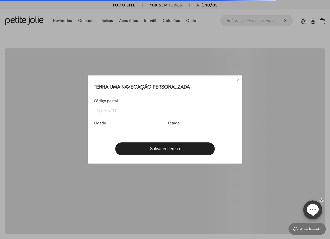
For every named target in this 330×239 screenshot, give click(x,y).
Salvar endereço (165, 149)
